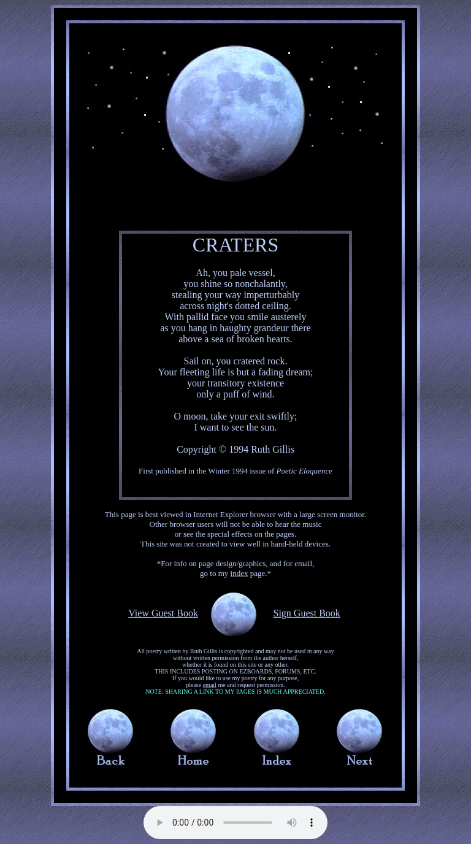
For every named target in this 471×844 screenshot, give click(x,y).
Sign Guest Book (306, 613)
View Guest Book (163, 613)
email (209, 684)
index (239, 573)
